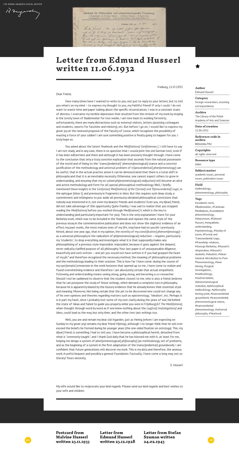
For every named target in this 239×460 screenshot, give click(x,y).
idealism (212, 254)
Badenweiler (204, 207)
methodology (203, 188)
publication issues (213, 178)
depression (203, 218)
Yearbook (216, 313)
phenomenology (204, 192)
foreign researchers (206, 102)
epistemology (204, 230)
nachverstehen (205, 278)
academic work (205, 203)
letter (198, 164)
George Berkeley (206, 246)
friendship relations (208, 242)
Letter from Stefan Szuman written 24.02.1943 (162, 437)
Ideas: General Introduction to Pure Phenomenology (211, 258)
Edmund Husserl (204, 92)
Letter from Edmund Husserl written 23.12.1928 (117, 437)
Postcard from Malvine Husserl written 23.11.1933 (73, 437)
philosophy (221, 192)
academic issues (204, 174)
